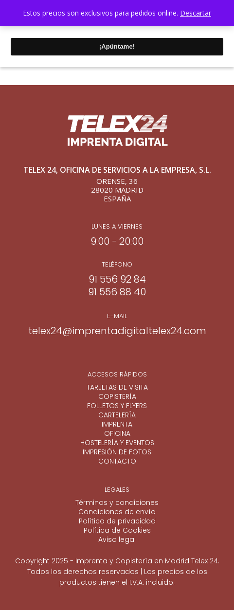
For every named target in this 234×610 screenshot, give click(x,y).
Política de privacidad (117, 521)
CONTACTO (117, 461)
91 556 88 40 (117, 292)
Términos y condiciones (117, 502)
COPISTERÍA (117, 396)
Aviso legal (117, 539)
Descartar (195, 13)
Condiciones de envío (117, 512)
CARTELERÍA (117, 415)
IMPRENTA (117, 424)
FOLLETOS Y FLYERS (117, 406)
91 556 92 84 (117, 279)
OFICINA (117, 433)
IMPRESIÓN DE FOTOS (117, 452)
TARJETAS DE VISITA (117, 387)
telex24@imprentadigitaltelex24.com (117, 331)
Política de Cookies (117, 530)
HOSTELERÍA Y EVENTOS (117, 443)
